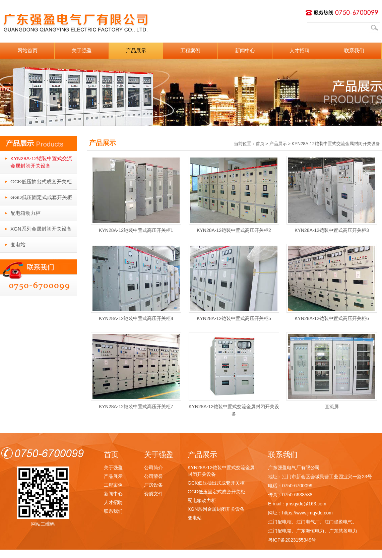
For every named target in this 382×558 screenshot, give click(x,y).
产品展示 (136, 50)
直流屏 (331, 370)
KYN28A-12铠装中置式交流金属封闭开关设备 (41, 162)
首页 (260, 143)
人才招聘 (300, 50)
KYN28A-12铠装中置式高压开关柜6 (331, 282)
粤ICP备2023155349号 (292, 540)
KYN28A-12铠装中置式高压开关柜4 (136, 282)
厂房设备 (153, 485)
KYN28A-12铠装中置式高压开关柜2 (234, 194)
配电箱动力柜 (25, 213)
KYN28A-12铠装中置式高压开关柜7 (136, 370)
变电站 (17, 244)
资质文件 (153, 493)
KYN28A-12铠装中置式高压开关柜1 (136, 194)
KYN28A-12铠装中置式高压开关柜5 (234, 282)
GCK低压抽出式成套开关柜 (41, 181)
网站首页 (27, 50)
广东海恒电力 (310, 531)
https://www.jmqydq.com (307, 512)
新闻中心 (245, 50)
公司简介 (153, 467)
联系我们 (354, 50)
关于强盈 (82, 50)
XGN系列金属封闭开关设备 (41, 229)
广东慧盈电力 (343, 531)
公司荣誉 (153, 476)
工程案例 (190, 50)
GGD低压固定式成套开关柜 (41, 197)
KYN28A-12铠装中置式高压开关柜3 (331, 194)
